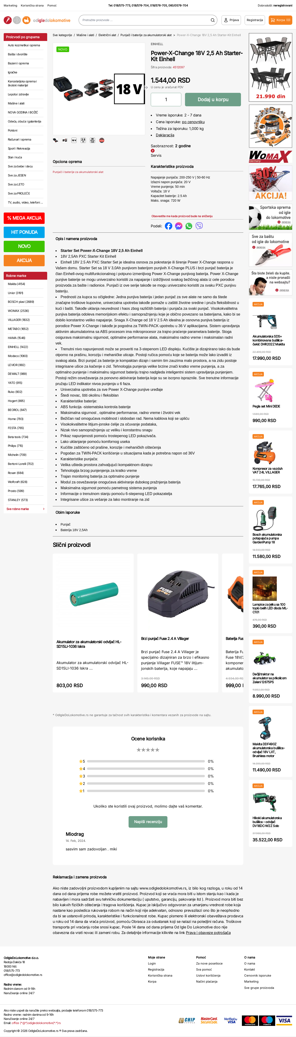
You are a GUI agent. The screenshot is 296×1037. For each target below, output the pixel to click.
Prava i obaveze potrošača (208, 932)
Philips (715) (15, 446)
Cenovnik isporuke (257, 975)
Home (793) (16, 419)
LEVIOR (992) (16, 365)
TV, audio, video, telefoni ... (25, 202)
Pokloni (12, 130)
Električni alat (107, 35)
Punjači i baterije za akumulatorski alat (145, 35)
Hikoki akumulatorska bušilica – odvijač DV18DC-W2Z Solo (267, 822)
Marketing (10, 5)
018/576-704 (140, 5)
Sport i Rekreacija (19, 148)
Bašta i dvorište (18, 54)
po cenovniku (193, 121)
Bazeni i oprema (18, 63)
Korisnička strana (32, 5)
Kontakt (249, 969)
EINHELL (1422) (18, 347)
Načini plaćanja (206, 981)
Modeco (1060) (18, 356)
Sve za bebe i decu (20, 166)
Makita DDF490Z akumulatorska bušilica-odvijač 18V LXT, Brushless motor (269, 750)
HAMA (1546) (16, 338)
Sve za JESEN (17, 175)
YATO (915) (15, 383)
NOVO (24, 246)
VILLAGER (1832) (19, 320)
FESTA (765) (16, 428)
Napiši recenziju (148, 821)
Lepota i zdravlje (18, 94)
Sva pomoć (204, 969)
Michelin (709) (17, 455)
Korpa (152, 981)
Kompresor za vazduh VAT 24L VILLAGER (268, 470)
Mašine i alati (16, 103)
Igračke (12, 72)
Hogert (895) (16, 401)
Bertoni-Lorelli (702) (21, 464)
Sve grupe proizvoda (259, 988)
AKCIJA (24, 260)
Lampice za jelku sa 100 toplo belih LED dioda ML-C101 (270, 608)
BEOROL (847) (17, 410)
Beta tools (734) (18, 437)
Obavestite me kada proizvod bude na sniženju (182, 216)
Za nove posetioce (209, 963)
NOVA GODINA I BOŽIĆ (23, 112)
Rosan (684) (16, 473)
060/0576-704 (178, 5)
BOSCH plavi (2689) (21, 302)
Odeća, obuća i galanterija (24, 121)
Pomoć (52, 5)
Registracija (156, 969)
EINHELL (157, 44)
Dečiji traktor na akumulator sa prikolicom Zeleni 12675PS (269, 678)
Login (152, 963)
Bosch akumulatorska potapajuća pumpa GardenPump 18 (267, 538)
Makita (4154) (16, 284)
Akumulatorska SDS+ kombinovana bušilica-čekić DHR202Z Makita (269, 340)
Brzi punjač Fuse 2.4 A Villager (165, 638)
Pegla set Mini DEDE (266, 406)
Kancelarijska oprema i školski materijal (22, 83)
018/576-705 (158, 5)
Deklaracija (165, 135)
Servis (156, 155)
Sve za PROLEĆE (19, 193)
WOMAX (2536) (18, 311)
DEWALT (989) (17, 374)
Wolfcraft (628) (17, 482)
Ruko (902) (15, 392)
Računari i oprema (19, 139)
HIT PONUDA (24, 232)
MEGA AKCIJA (24, 218)
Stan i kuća (15, 157)
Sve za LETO (16, 184)
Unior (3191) (15, 293)
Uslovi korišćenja (208, 975)
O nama (249, 963)
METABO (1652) (18, 329)
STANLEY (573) (18, 500)
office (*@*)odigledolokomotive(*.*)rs (36, 1023)
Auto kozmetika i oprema (24, 45)
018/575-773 (122, 5)
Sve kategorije (62, 35)
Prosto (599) (16, 491)
